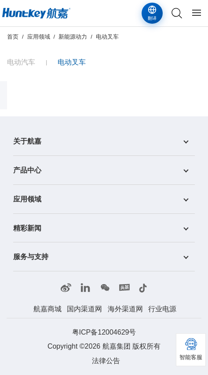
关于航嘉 (27, 141)
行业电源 (162, 309)
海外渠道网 (125, 309)
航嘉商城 (47, 309)
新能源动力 (72, 36)
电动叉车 (107, 36)
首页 (12, 36)
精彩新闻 (27, 227)
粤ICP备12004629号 (104, 332)
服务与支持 (30, 256)
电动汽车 (21, 62)
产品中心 (27, 170)
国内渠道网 (84, 309)
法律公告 (106, 360)
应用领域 (38, 36)
